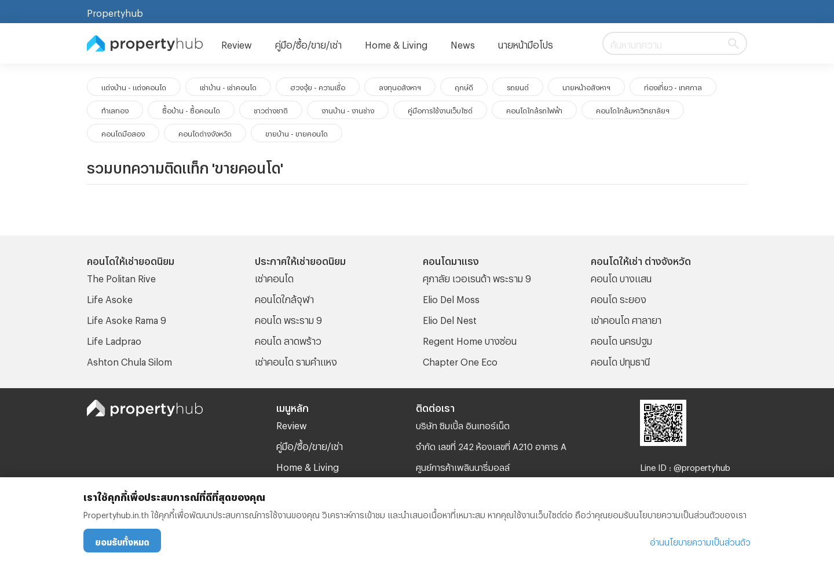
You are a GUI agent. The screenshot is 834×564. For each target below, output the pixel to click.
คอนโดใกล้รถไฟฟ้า (534, 109)
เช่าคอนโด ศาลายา (626, 318)
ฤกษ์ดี (464, 86)
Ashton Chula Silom (129, 360)
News (463, 43)
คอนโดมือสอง (123, 132)
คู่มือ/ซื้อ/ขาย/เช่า (308, 43)
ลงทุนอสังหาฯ (400, 86)
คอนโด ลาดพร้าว (288, 339)
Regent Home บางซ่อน (470, 339)
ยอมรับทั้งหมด (122, 540)
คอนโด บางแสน (621, 277)
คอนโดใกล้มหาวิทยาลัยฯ (633, 109)
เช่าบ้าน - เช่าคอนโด (228, 86)
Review (236, 43)
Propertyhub (115, 11)
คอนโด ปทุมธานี (620, 360)
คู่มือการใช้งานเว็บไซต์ (440, 109)
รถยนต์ (518, 86)
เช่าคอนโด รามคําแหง (296, 360)
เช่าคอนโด (274, 277)
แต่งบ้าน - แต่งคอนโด (133, 86)
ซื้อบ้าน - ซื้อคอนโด (191, 109)
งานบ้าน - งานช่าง (347, 109)
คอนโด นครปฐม (621, 339)
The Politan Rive (121, 277)
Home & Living (396, 43)
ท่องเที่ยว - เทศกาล (673, 86)
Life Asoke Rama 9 (126, 318)
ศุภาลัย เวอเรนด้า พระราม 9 (477, 277)
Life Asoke (110, 297)
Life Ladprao (114, 339)
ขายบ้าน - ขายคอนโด (296, 132)
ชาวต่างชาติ (271, 109)
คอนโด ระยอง (618, 297)
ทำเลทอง (115, 109)
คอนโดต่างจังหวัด (205, 132)
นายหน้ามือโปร (525, 43)
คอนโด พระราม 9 (288, 318)
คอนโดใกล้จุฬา (284, 297)
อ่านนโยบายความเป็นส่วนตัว (700, 540)
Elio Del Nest (450, 318)
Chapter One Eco (460, 360)
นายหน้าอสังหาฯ (586, 86)
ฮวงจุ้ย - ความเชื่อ (317, 86)
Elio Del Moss (451, 297)
